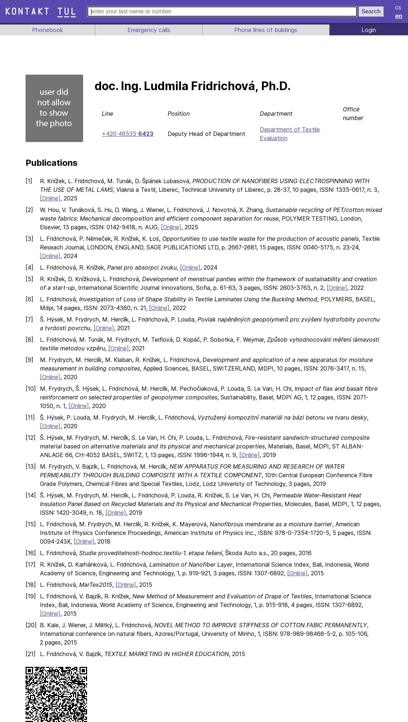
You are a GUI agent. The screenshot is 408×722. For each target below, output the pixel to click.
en (399, 15)
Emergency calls (148, 30)
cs (398, 7)
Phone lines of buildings (266, 30)
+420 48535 (127, 133)
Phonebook (46, 30)
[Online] (51, 198)
